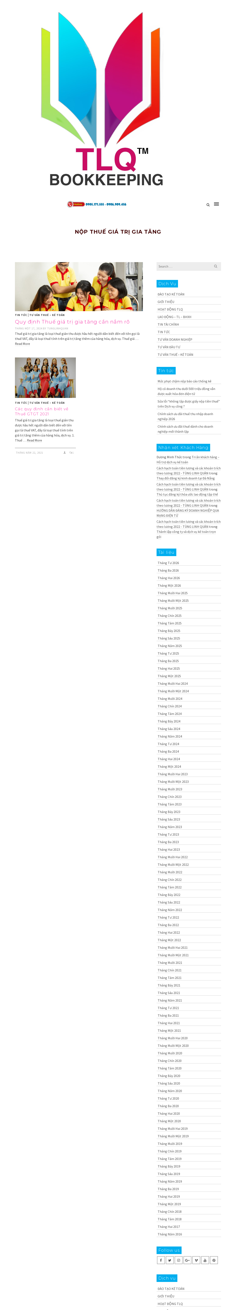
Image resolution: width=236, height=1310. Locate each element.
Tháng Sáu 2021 (169, 993)
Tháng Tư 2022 (168, 917)
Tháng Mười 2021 (170, 962)
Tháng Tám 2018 (170, 1219)
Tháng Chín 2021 (170, 970)
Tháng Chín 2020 (170, 1061)
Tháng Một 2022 (169, 940)
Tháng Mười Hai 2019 (173, 1128)
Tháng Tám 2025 (170, 623)
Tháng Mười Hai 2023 (173, 774)
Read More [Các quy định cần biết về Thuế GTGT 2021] (34, 440)
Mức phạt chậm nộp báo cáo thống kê (184, 381)
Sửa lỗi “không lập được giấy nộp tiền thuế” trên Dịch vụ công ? (189, 403)
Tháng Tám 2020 (170, 1068)
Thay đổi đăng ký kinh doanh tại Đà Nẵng (186, 478)
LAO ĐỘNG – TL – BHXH (174, 317)
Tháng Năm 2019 (170, 1181)
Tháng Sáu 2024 (169, 729)
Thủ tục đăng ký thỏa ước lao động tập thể (187, 494)
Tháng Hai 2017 (169, 1227)
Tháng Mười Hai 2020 (173, 1038)
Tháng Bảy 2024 (169, 721)
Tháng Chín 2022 (170, 880)
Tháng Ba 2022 (168, 925)
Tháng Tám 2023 (170, 804)
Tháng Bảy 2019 (169, 1166)
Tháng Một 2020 (169, 1121)
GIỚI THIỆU (166, 302)
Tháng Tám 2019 (170, 1159)
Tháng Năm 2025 (170, 646)
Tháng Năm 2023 (170, 827)
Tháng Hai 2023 (169, 849)
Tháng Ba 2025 (168, 661)
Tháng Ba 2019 (168, 1189)
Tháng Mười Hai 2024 (173, 683)
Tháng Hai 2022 (169, 932)
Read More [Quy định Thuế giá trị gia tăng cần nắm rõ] (22, 344)
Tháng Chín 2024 (170, 706)
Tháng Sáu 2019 (169, 1174)
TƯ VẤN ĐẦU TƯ (169, 347)
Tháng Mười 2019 (170, 1144)
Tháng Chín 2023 (170, 797)
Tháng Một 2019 (169, 1204)
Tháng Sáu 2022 (169, 902)
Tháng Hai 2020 (169, 1113)
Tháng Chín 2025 (170, 616)
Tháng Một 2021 (169, 1030)
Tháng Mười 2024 (170, 698)
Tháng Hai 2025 (169, 668)
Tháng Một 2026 (169, 585)
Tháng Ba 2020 (168, 1106)
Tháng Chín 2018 (170, 1211)
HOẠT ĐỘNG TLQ (170, 309)
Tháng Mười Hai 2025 (173, 593)
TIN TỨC (21, 315)
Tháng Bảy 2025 (169, 631)
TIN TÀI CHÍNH (168, 324)
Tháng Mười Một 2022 (173, 864)
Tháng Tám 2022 (170, 887)
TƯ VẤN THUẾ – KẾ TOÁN (47, 315)
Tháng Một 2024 (169, 766)
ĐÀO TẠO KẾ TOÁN (171, 294)
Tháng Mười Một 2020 (173, 1045)
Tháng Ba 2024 (168, 751)
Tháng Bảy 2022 (169, 895)
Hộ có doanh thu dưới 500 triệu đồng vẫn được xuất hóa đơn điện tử (186, 391)
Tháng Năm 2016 (170, 1234)
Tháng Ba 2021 (168, 1015)
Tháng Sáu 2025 (169, 638)
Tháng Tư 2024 (168, 744)
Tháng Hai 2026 (169, 578)
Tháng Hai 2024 (169, 759)
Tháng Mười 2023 (170, 789)
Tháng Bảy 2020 (169, 1076)
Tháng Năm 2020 (170, 1091)
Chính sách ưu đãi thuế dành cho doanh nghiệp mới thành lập (185, 429)
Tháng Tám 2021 (170, 978)
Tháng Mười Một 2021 (173, 955)
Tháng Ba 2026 (168, 570)
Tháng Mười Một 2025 (173, 600)
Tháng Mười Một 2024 (173, 691)
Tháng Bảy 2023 (169, 812)
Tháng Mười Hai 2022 (173, 857)
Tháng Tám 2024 (170, 714)
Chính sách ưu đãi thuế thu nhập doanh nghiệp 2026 (185, 416)
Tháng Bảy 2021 (169, 985)
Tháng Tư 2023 (168, 834)
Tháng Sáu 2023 (169, 819)
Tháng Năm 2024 (170, 736)
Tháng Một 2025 (169, 676)
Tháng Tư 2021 (168, 1008)
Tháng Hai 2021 (169, 1023)
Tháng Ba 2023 (168, 842)
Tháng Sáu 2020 (169, 1083)
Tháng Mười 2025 (170, 608)
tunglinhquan (57, 328)
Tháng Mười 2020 (170, 1053)
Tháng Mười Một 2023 (173, 781)
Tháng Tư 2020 (168, 1098)
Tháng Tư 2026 (168, 563)
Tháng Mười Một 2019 (173, 1136)
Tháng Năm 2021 (170, 1000)
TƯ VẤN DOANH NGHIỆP (175, 339)
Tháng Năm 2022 (170, 910)
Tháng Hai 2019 (169, 1196)
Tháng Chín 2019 (170, 1151)
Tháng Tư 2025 (168, 653)
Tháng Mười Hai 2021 (173, 947)
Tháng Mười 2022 (170, 872)
